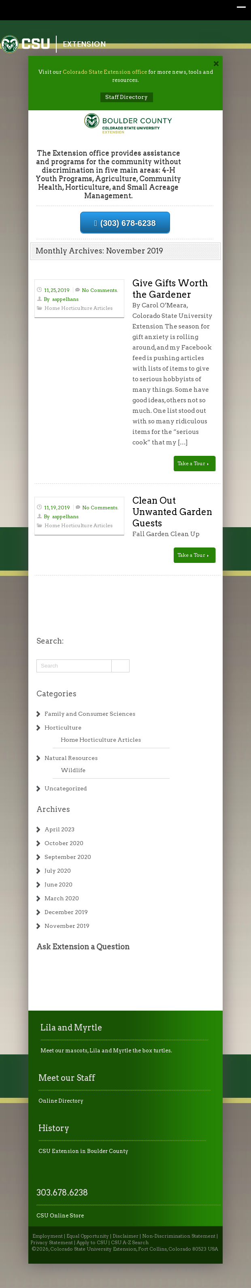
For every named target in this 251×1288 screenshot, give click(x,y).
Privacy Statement (51, 1242)
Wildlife (73, 770)
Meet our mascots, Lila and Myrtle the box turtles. (106, 1051)
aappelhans (65, 299)
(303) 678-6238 (125, 223)
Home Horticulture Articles (79, 308)
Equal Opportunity (87, 1236)
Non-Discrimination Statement (178, 1236)
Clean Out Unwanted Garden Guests (172, 511)
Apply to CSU (92, 1242)
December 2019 (66, 912)
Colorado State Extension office (105, 72)
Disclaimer (125, 1236)
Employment (47, 1236)
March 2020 (62, 898)
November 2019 (67, 926)
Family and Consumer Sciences (90, 714)
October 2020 (64, 843)
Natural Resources (71, 758)
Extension (84, 44)
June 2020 (58, 884)
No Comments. (100, 290)
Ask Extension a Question (83, 946)
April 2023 (59, 829)
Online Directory (60, 1101)
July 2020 (58, 870)
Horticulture (63, 727)
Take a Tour (192, 463)
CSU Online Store (60, 1216)
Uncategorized (66, 788)
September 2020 (68, 857)
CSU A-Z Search (130, 1242)
